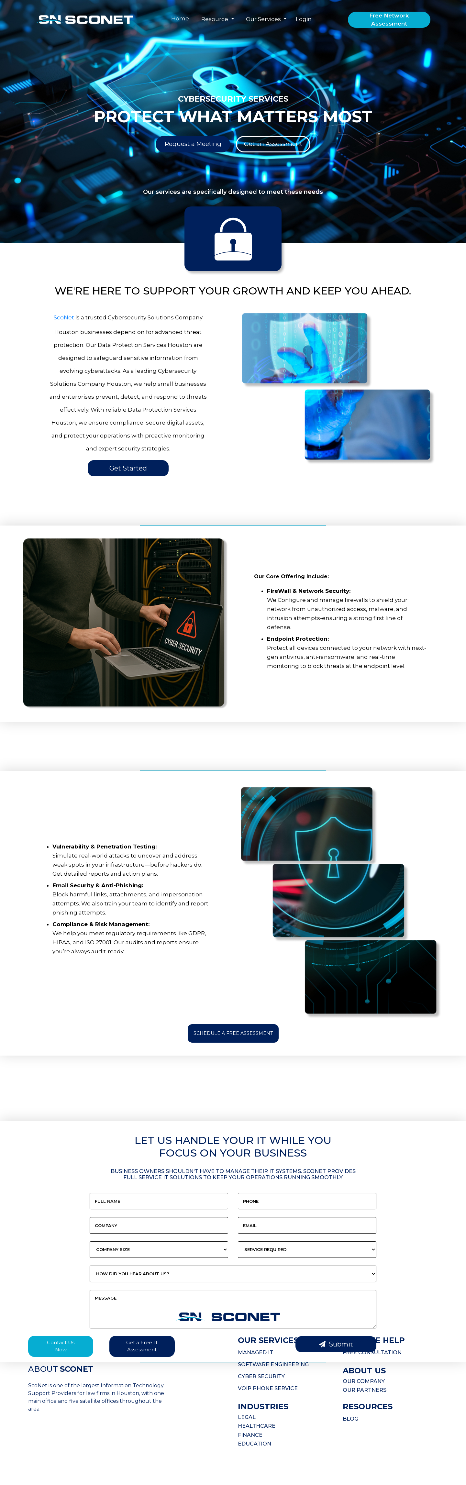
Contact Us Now (60, 1346)
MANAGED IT (255, 1352)
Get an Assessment (273, 144)
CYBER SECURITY (261, 1376)
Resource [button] (215, 19)
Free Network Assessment (389, 19)
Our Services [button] (264, 19)
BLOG (350, 1419)
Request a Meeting (193, 144)
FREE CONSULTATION (372, 1352)
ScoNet (64, 317)
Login (304, 19)
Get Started (128, 468)
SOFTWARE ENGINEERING (273, 1364)
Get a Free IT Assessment (142, 1346)
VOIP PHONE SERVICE (268, 1388)
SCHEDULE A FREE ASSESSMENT (233, 1033)
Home (180, 18)
